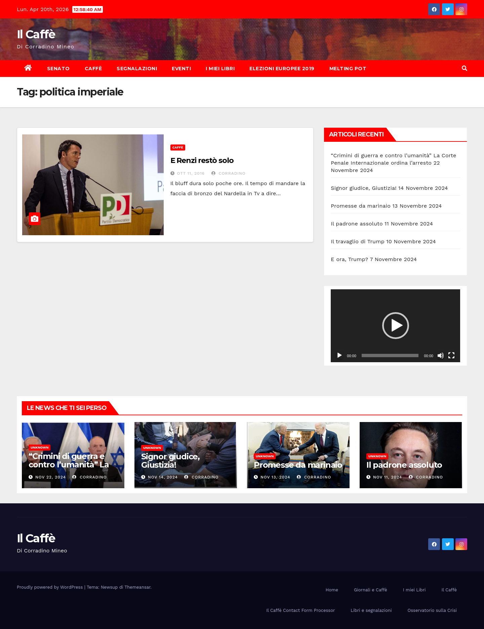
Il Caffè (36, 34)
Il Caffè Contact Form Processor (300, 610)
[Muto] (440, 355)
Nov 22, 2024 (50, 477)
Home (332, 589)
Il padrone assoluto (356, 223)
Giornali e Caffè (370, 589)
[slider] (390, 355)
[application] (395, 325)
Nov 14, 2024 (163, 477)
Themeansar (138, 587)
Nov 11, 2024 (387, 477)
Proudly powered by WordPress (50, 587)
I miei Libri (220, 69)
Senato (58, 69)
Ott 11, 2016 (191, 173)
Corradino (228, 173)
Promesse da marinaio (361, 206)
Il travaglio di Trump (358, 241)
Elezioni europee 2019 (282, 69)
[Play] (339, 355)
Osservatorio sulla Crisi (432, 610)
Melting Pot (348, 69)
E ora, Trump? (349, 259)
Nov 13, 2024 (275, 477)
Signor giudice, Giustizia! (363, 188)
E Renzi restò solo (202, 160)
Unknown (39, 447)
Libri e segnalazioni (371, 610)
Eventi (181, 69)
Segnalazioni (137, 69)
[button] (464, 68)
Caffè (93, 69)
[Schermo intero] (451, 355)
